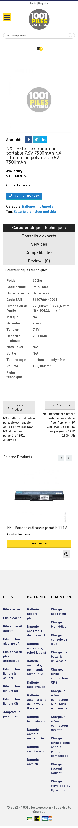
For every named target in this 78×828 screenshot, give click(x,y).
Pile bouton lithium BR (11, 689)
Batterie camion (33, 762)
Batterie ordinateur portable (35, 212)
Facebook (28, 139)
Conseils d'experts (39, 235)
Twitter (36, 139)
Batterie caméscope (36, 749)
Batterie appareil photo (33, 614)
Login (33, 3)
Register (43, 3)
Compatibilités (39, 252)
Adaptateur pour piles (11, 714)
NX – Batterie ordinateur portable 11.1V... (37, 528)
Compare (66, 554)
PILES (8, 597)
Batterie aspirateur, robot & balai (36, 648)
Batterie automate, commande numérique (35, 667)
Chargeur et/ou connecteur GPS (59, 676)
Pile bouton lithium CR (11, 701)
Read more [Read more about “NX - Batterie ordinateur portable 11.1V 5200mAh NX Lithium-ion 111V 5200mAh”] (39, 543)
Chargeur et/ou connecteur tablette (59, 723)
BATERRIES (36, 597)
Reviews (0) (39, 260)
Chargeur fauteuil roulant (58, 768)
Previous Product (17, 407)
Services (39, 244)
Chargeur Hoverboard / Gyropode (61, 786)
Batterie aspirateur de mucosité (36, 631)
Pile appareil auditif (12, 629)
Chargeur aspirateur (58, 612)
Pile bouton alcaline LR (11, 641)
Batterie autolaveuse (36, 685)
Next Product (58, 405)
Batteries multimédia (37, 206)
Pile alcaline (12, 618)
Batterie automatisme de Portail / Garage (36, 701)
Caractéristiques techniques (39, 227)
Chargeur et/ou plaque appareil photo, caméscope (60, 747)
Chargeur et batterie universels (60, 656)
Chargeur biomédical (59, 624)
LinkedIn (43, 139)
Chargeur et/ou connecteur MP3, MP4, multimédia (59, 699)
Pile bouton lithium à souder (11, 673)
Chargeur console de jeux (59, 639)
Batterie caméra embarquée (35, 734)
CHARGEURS (61, 597)
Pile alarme (11, 609)
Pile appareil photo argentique (12, 656)
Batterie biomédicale (36, 719)
